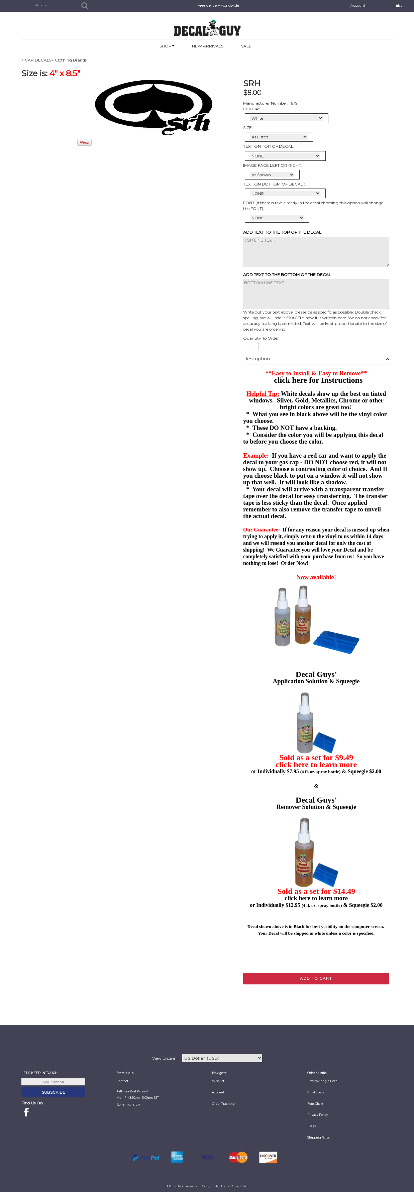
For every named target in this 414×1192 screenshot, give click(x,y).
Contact (122, 1081)
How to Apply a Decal (322, 1081)
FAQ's (311, 1126)
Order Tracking (223, 1103)
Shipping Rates (318, 1137)
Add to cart (316, 978)
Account (357, 5)
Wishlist (218, 1081)
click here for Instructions (318, 380)
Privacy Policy (317, 1114)
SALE (246, 45)
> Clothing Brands (69, 60)
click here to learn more (316, 764)
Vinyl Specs (315, 1092)
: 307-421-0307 (130, 1105)
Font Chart (315, 1103)
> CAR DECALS (36, 60)
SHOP (166, 45)
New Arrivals (207, 45)
